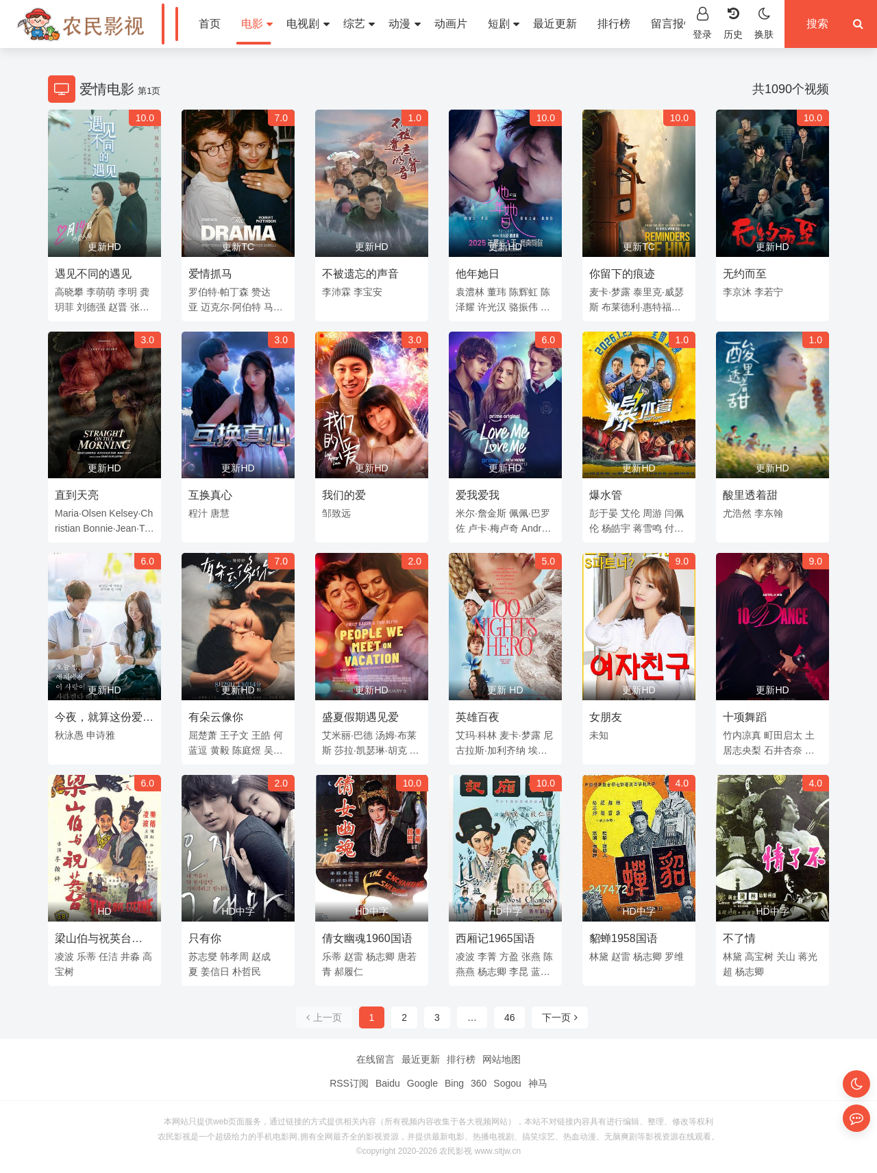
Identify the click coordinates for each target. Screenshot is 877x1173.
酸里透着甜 (750, 495)
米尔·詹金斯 (481, 513)
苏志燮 (202, 956)
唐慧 (220, 513)
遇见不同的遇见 (93, 274)
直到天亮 (77, 495)
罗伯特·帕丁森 (218, 291)
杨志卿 (380, 956)
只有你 (204, 938)
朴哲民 (246, 971)
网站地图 (501, 1059)
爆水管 (605, 495)
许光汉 (492, 306)
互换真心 (210, 495)
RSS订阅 (349, 1083)
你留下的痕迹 (622, 274)
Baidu (387, 1083)
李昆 (518, 971)
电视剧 (307, 23)
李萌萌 (100, 291)
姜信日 (215, 971)
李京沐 (737, 291)
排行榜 (613, 23)
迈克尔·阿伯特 (231, 306)
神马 (537, 1083)
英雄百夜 (477, 717)
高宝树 (759, 956)
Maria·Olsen (80, 513)
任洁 (108, 956)
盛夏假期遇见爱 (360, 717)
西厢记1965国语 (495, 938)
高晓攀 (69, 291)
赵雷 (353, 956)
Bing (454, 1083)
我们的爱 (344, 495)
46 (509, 1017)
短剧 (503, 23)
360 (478, 1083)
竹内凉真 (742, 735)
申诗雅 (100, 735)
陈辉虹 (523, 291)
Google (422, 1083)
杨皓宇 (616, 528)
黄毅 (220, 750)
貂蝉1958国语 (623, 938)
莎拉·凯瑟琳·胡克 (370, 750)
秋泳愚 (69, 735)
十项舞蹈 (745, 717)
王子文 (234, 735)
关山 (785, 956)
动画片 (450, 23)
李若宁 (768, 291)
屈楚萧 (202, 735)
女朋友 (605, 717)
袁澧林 (470, 291)
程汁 (198, 513)
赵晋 (117, 306)
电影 (257, 23)
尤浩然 (737, 513)
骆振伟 (523, 306)
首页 (210, 23)
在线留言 (375, 1059)
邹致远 (336, 513)
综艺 (359, 23)
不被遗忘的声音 (360, 274)
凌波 (64, 956)
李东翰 (768, 513)
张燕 (531, 956)
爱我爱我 (477, 495)
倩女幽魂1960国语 (367, 938)
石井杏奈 (783, 750)
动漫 (404, 23)
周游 (652, 513)
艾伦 (630, 513)
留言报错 (673, 23)
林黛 (598, 956)
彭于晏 (603, 513)
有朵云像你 (215, 717)
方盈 (509, 956)
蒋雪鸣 (647, 528)
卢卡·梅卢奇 (493, 528)
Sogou (507, 1083)
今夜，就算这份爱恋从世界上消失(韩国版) (104, 719)
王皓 (261, 735)
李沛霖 (336, 291)
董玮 (496, 291)
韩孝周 (234, 956)
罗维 (674, 956)
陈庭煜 (246, 750)
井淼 (130, 956)
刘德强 (91, 306)
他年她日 (477, 274)
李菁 (487, 956)
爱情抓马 (210, 274)
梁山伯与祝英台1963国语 (93, 941)
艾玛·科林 (476, 735)
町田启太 (783, 735)
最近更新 (555, 23)
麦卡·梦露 (609, 291)
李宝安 (368, 291)
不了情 (739, 938)
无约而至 (745, 274)
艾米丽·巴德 (347, 735)
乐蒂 (86, 956)
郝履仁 (348, 971)
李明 (127, 291)
